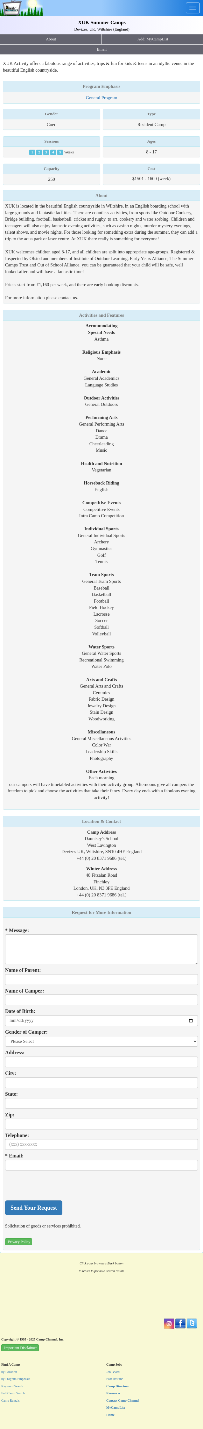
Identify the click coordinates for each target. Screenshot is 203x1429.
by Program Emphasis (15, 1379)
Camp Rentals (10, 1400)
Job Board (113, 1372)
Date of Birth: (20, 1011)
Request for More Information (101, 912)
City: (10, 1073)
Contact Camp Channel (122, 1400)
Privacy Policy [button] (19, 1242)
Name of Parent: (23, 970)
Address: (14, 1052)
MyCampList (115, 1407)
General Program (101, 97)
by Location (9, 1372)
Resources (113, 1393)
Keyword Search (12, 1386)
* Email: (14, 1155)
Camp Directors (117, 1386)
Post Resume (114, 1379)
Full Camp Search (13, 1393)
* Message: (17, 930)
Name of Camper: (24, 991)
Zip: (9, 1114)
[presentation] (53, 1185)
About (51, 39)
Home (110, 1415)
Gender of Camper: (26, 1032)
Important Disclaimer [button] (20, 1348)
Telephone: (17, 1135)
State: (11, 1094)
